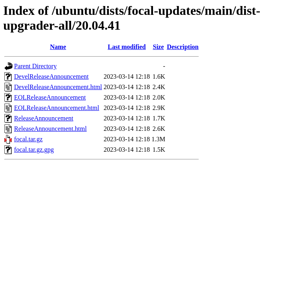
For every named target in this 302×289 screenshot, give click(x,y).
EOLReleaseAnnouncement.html (56, 107)
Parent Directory (35, 66)
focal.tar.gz (28, 139)
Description (182, 46)
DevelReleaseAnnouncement (51, 76)
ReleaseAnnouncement (43, 118)
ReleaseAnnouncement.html (50, 128)
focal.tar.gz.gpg (34, 149)
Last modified (127, 46)
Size (158, 46)
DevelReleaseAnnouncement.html (58, 86)
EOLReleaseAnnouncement (50, 97)
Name (58, 46)
